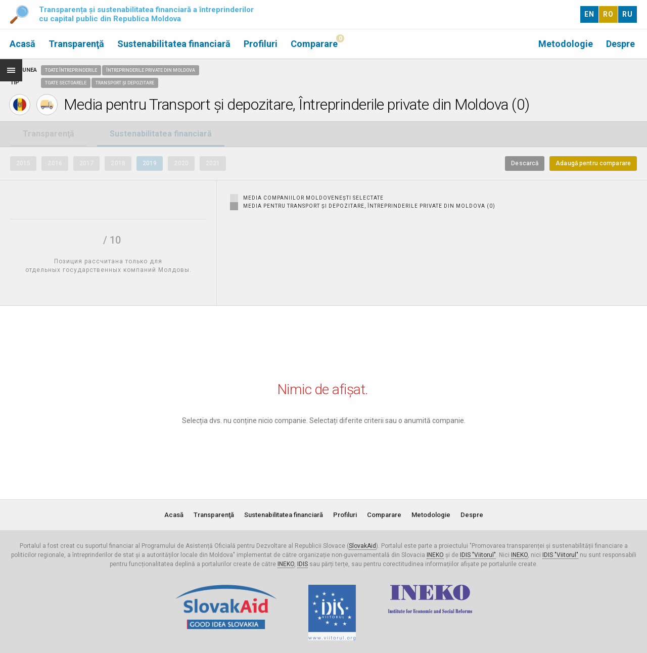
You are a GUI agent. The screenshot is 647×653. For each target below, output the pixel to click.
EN (589, 14)
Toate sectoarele (65, 82)
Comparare (314, 43)
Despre (620, 43)
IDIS (302, 564)
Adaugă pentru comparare (593, 163)
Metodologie (565, 43)
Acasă (22, 43)
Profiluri (261, 43)
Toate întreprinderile (71, 70)
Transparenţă (76, 43)
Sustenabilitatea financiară (173, 43)
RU (627, 14)
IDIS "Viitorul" (478, 554)
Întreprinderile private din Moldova (150, 70)
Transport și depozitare (125, 82)
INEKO (435, 554)
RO (608, 14)
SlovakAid (362, 545)
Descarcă (524, 163)
